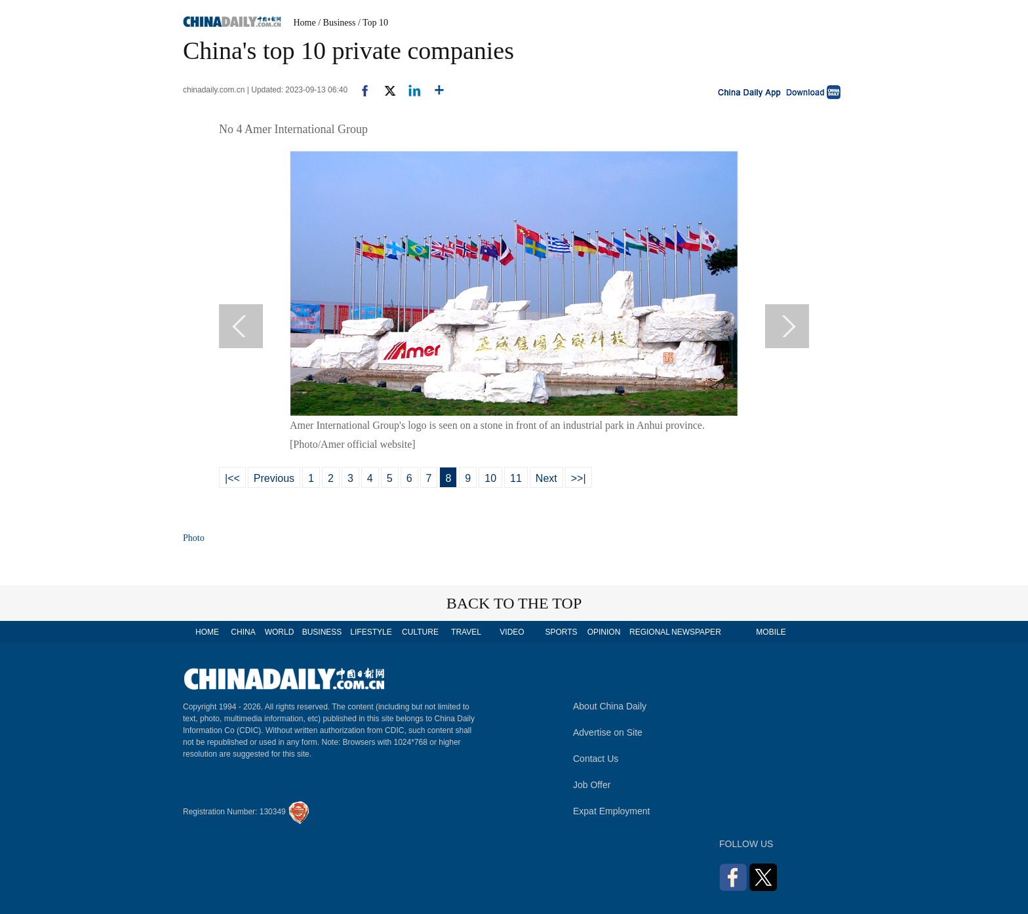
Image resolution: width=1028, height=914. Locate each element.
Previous (274, 478)
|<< (232, 478)
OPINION (604, 632)
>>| (578, 478)
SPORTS (561, 632)
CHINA (243, 632)
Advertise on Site (607, 732)
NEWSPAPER (695, 632)
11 (516, 478)
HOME (207, 632)
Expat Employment (611, 811)
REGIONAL (649, 632)
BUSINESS (322, 632)
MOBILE (770, 632)
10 (490, 478)
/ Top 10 (373, 23)
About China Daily (609, 706)
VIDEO (512, 632)
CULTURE (420, 632)
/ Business (336, 23)
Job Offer (591, 785)
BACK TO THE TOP (514, 603)
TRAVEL (466, 632)
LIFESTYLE (370, 632)
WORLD (279, 632)
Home (305, 23)
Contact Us (595, 758)
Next (546, 478)
